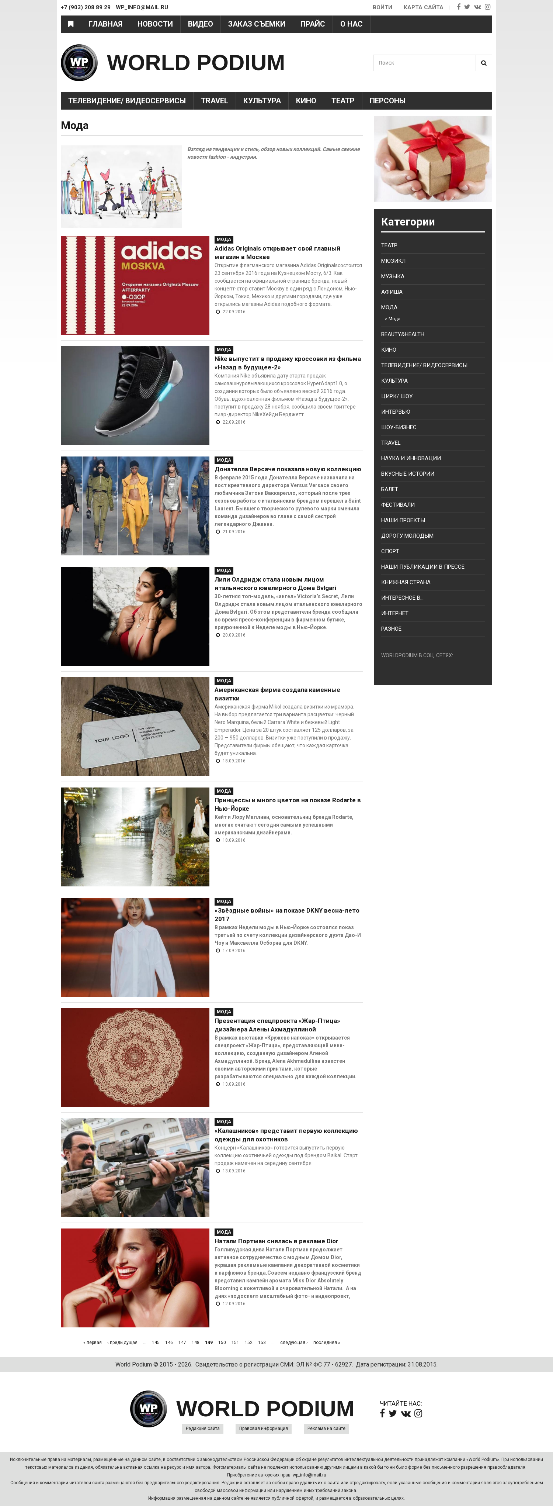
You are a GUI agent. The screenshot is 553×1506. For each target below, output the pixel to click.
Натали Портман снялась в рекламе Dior (276, 1241)
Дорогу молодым (407, 536)
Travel (214, 100)
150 (222, 1342)
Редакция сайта (203, 1428)
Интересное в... (402, 598)
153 (262, 1342)
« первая (92, 1342)
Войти (382, 7)
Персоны (388, 100)
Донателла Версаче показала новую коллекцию (288, 469)
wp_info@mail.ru (309, 1475)
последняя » (326, 1342)
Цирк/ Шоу (397, 396)
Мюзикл (393, 261)
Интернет (394, 613)
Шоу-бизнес (399, 427)
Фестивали (398, 505)
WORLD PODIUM (196, 62)
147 (182, 1342)
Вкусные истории (407, 474)
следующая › (294, 1342)
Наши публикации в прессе (423, 567)
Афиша (392, 292)
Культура (262, 100)
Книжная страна (406, 582)
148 (195, 1342)
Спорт (390, 551)
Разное (391, 629)
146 (169, 1342)
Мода (224, 239)
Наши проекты (403, 520)
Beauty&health (402, 334)
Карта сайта (424, 7)
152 (249, 1342)
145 (156, 1342)
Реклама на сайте (326, 1428)
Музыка (392, 276)
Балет (389, 489)
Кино (306, 100)
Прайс (312, 24)
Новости (155, 24)
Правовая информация (263, 1428)
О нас (351, 24)
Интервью (395, 412)
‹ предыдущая (122, 1342)
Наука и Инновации (411, 458)
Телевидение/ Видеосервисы (127, 100)
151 (235, 1342)
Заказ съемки (256, 24)
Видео (200, 24)
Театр (343, 100)
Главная (105, 24)
